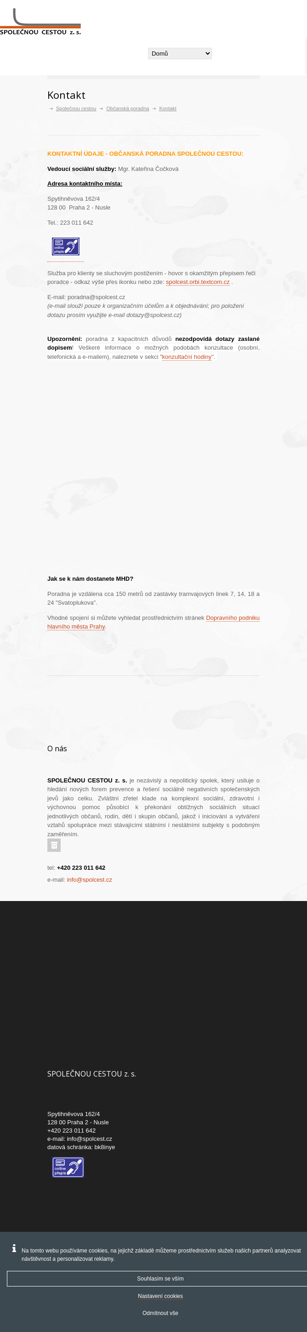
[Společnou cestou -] (44, 21)
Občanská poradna (127, 108)
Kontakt (167, 108)
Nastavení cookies (160, 1296)
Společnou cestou (76, 108)
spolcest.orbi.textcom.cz (198, 281)
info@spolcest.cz (89, 879)
